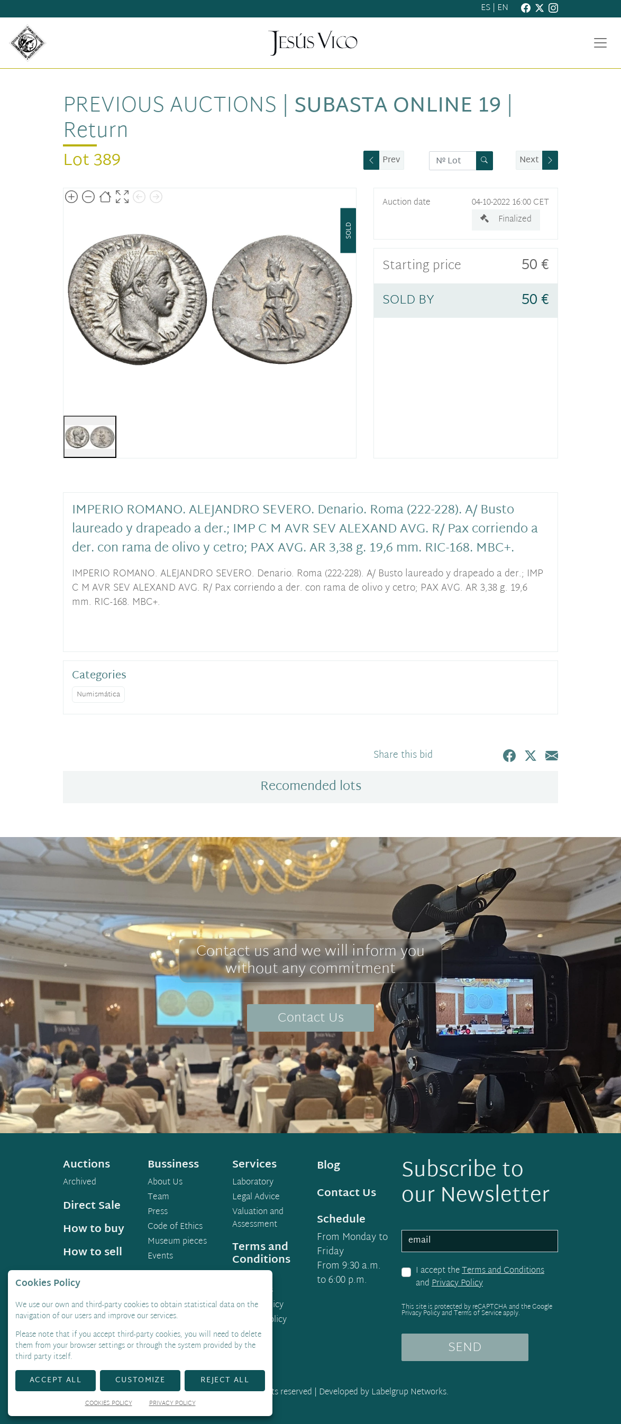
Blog (328, 1166)
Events (160, 1257)
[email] (479, 1241)
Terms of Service (477, 1313)
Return (96, 132)
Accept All (55, 1380)
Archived (79, 1182)
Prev (391, 160)
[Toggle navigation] (600, 43)
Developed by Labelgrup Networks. (384, 1392)
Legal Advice (256, 1197)
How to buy (93, 1229)
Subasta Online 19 (397, 106)
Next (529, 160)
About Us (165, 1182)
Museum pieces (177, 1242)
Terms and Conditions (503, 1271)
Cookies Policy (108, 1404)
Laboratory (252, 1182)
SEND (464, 1347)
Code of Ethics (175, 1227)
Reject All (224, 1380)
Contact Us (311, 1018)
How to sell (92, 1252)
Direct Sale (92, 1206)
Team (158, 1197)
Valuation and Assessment (258, 1219)
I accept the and (480, 1277)
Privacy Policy (457, 1283)
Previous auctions (170, 106)
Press (158, 1212)
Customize (140, 1380)
